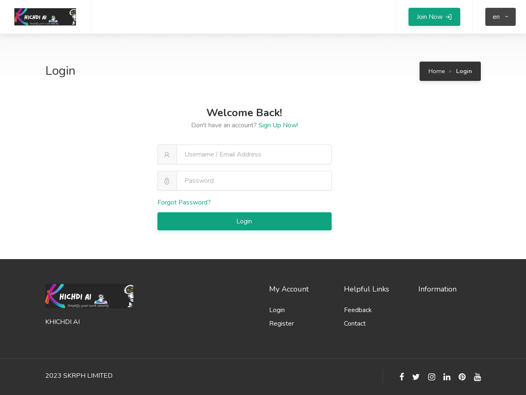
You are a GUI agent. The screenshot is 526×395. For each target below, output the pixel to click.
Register (281, 323)
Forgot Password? (184, 202)
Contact (355, 323)
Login (245, 221)
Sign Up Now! (278, 125)
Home (437, 71)
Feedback (358, 310)
